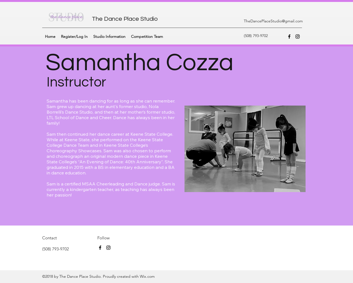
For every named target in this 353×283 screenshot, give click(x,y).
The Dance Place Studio (125, 19)
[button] (109, 36)
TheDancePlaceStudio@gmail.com (273, 21)
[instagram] (297, 36)
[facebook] (289, 36)
